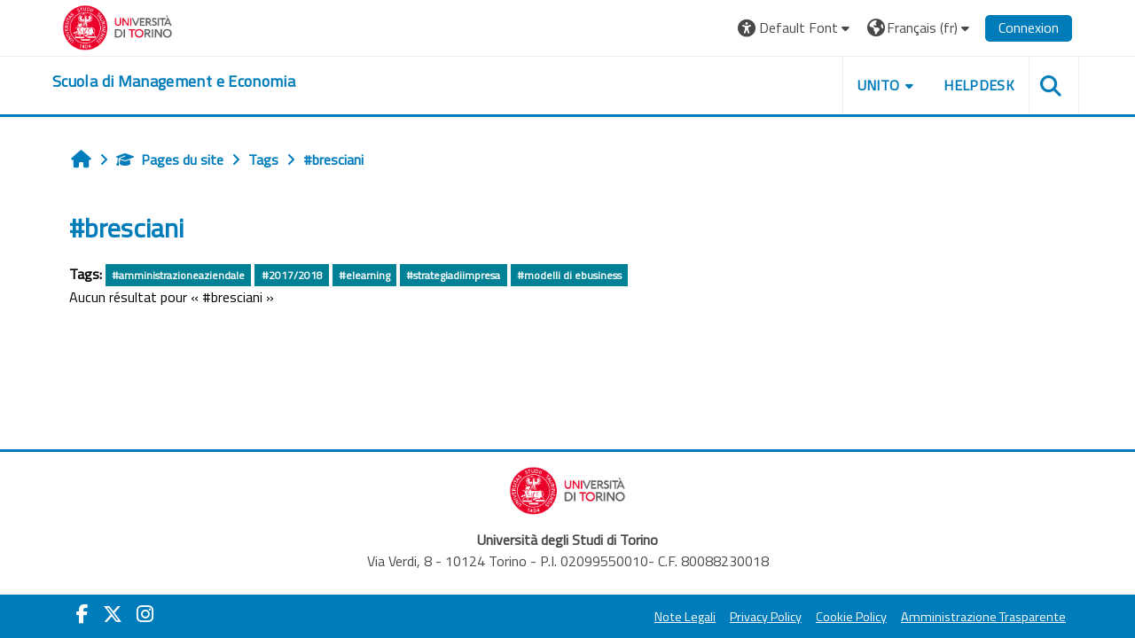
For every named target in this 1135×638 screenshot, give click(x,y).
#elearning (364, 275)
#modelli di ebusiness (569, 275)
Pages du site (169, 159)
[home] (173, 81)
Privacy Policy (766, 616)
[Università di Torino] (117, 25)
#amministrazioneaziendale (178, 275)
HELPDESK (978, 85)
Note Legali (685, 616)
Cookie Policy (851, 616)
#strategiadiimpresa (453, 275)
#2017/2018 (292, 275)
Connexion (1028, 27)
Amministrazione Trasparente (983, 616)
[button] (796, 28)
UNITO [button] (878, 85)
